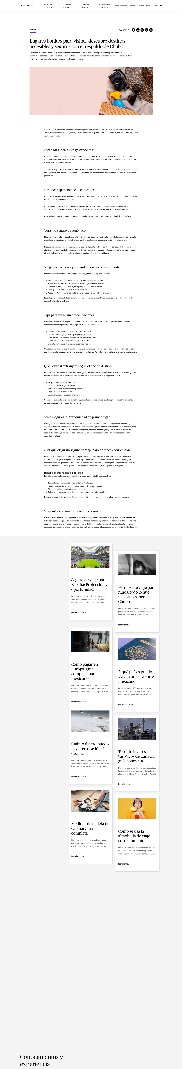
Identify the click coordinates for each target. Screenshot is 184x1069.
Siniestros (132, 6)
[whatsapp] (146, 30)
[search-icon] (161, 6)
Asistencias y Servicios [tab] (104, 5)
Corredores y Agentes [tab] (85, 5)
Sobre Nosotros (121, 6)
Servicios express (143, 6)
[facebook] (133, 30)
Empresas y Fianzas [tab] (66, 5)
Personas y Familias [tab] (48, 5)
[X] (151, 30)
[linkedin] (138, 30)
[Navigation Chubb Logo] (27, 6)
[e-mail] (142, 30)
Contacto (155, 6)
